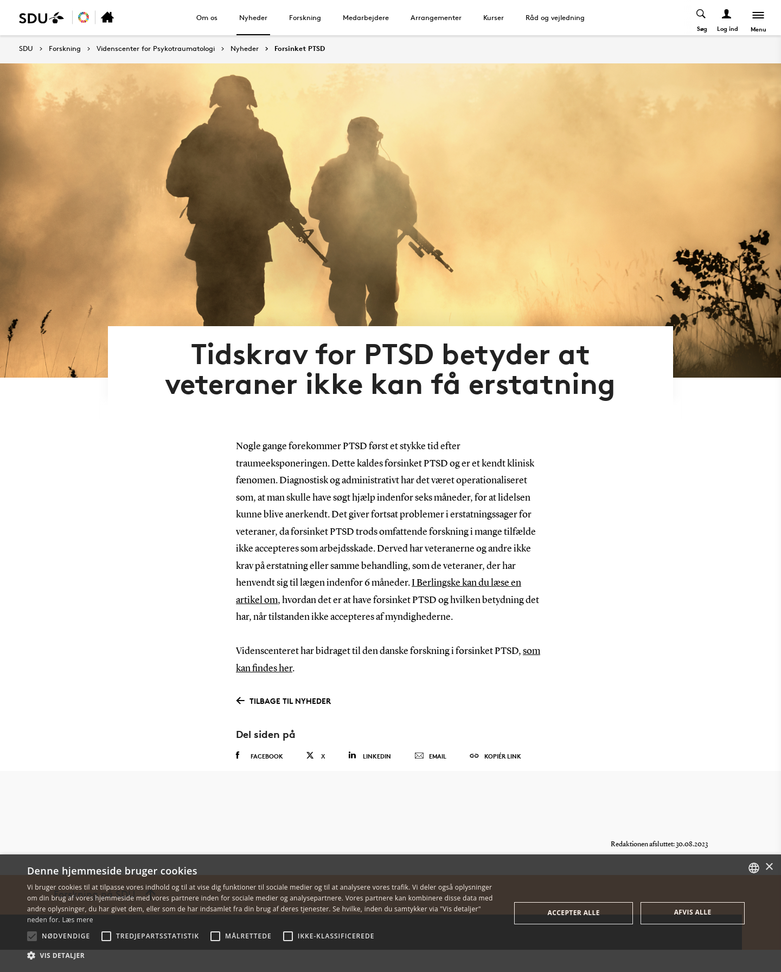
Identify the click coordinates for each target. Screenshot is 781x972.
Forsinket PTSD (299, 49)
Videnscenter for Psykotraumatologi (156, 49)
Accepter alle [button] (574, 912)
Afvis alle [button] (693, 912)
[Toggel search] (700, 17)
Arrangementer (436, 17)
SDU (26, 48)
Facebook (259, 772)
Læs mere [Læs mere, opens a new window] (77, 919)
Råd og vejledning (555, 17)
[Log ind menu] (725, 17)
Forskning (305, 17)
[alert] (390, 913)
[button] (32, 936)
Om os (206, 17)
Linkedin (369, 771)
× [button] (769, 867)
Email (430, 772)
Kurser (493, 17)
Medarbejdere (366, 17)
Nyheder (253, 17)
